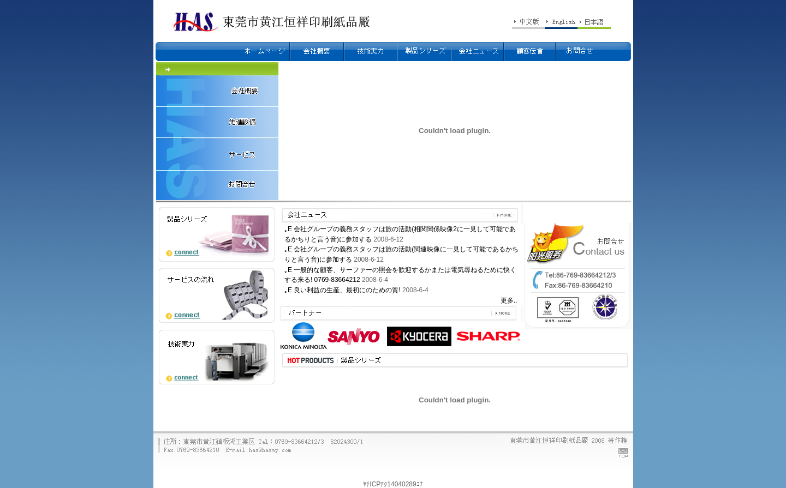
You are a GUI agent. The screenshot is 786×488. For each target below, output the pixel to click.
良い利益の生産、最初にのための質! (347, 290)
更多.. (509, 300)
